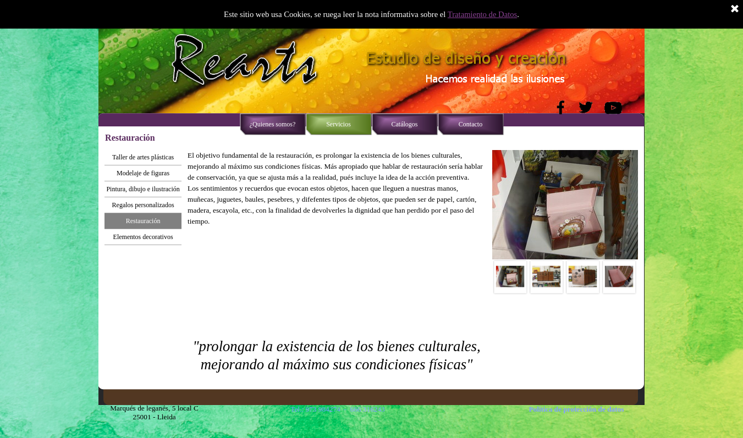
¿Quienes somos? (273, 124)
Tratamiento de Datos (482, 14)
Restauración (143, 221)
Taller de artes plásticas (143, 157)
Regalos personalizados (143, 205)
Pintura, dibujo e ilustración (142, 189)
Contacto (470, 124)
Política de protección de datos (576, 409)
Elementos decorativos (143, 237)
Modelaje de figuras (143, 173)
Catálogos (405, 124)
